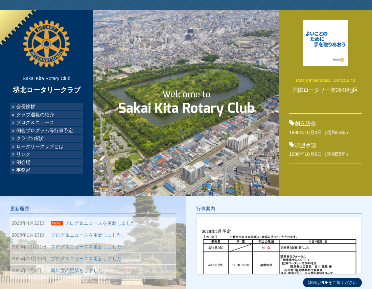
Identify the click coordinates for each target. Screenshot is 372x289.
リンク (23, 154)
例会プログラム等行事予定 (44, 130)
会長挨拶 (25, 106)
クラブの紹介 (30, 138)
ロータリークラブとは (40, 146)
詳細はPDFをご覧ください (332, 282)
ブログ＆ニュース (35, 122)
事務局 (23, 170)
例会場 (23, 162)
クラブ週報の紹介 (35, 114)
